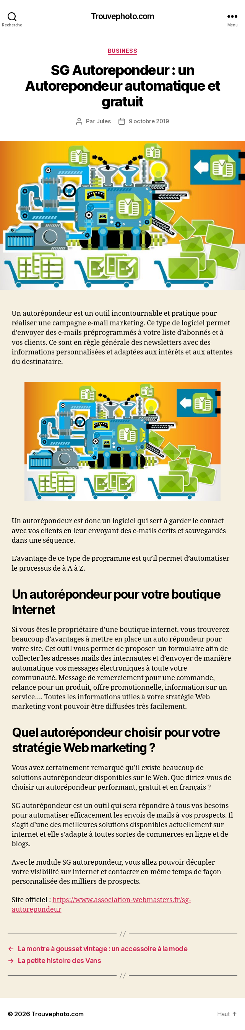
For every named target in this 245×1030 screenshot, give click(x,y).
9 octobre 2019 (149, 121)
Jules (103, 121)
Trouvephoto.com (122, 16)
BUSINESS (122, 50)
